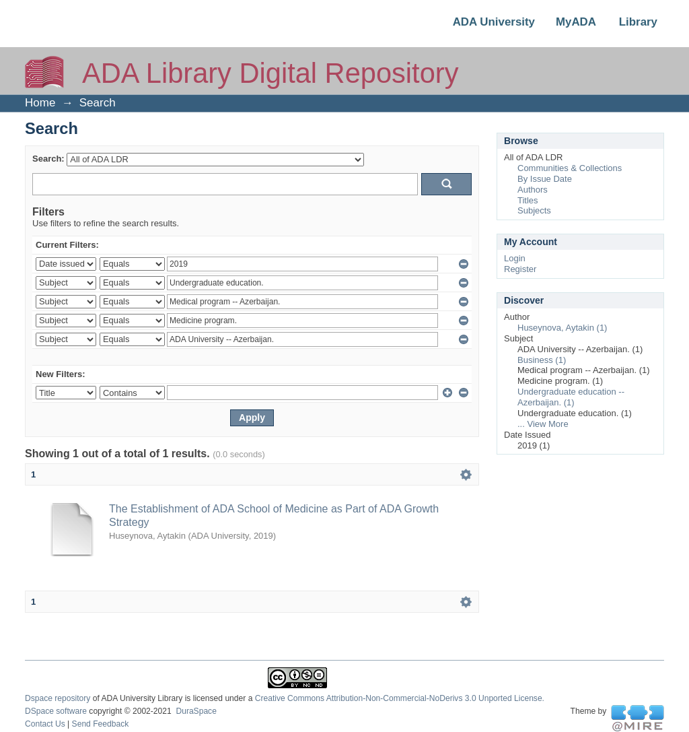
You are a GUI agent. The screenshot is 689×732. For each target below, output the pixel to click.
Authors (532, 190)
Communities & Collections (569, 168)
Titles (527, 200)
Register (520, 269)
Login (514, 258)
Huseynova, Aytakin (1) (562, 328)
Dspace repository (57, 698)
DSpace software (56, 711)
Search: (48, 159)
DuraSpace (196, 711)
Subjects (534, 210)
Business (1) (541, 360)
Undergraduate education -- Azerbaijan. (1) (570, 397)
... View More (543, 424)
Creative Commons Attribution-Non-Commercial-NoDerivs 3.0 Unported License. (399, 698)
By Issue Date (544, 179)
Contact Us (45, 724)
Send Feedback (100, 724)
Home (40, 102)
